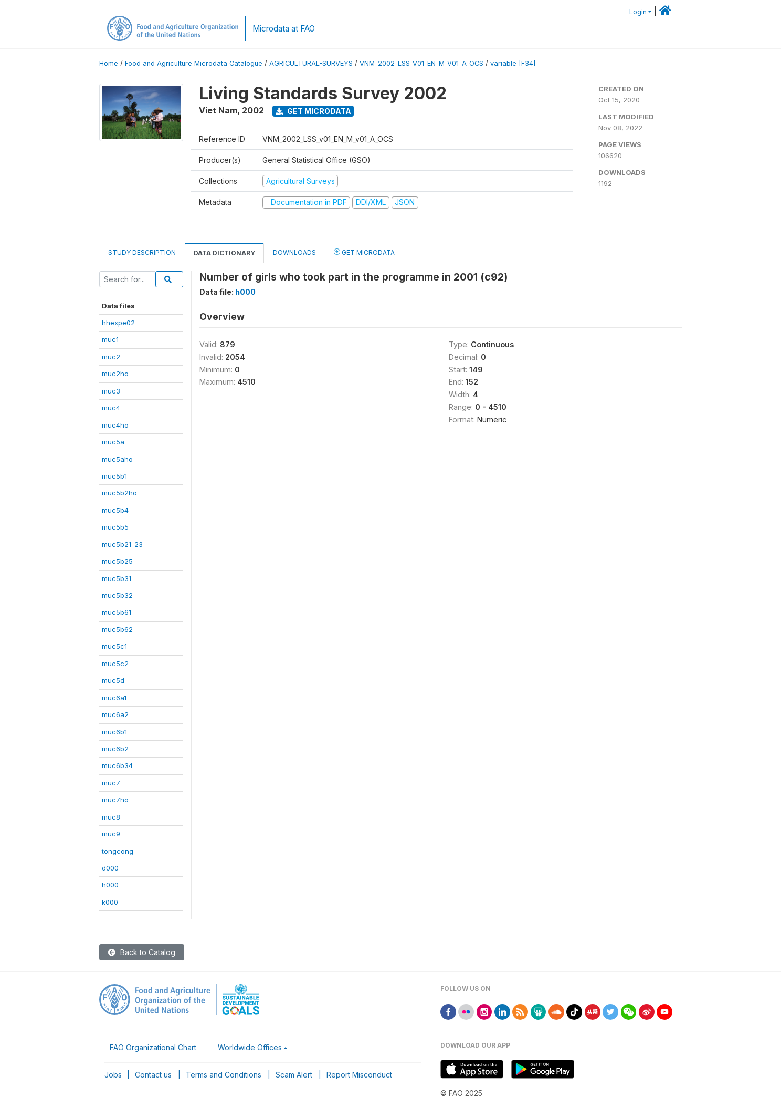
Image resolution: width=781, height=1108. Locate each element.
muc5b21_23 (122, 544)
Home (108, 63)
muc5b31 (116, 578)
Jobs (113, 1074)
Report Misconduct (359, 1074)
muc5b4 (115, 510)
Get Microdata (313, 111)
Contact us (153, 1074)
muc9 (111, 834)
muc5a (113, 442)
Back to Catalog (141, 952)
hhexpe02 (118, 322)
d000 (110, 868)
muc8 (111, 817)
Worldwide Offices (250, 1047)
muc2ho (115, 373)
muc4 (111, 407)
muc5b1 (114, 476)
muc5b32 (117, 595)
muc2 (111, 357)
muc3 (111, 391)
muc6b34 (117, 765)
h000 (110, 885)
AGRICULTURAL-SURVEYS (311, 63)
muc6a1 (114, 697)
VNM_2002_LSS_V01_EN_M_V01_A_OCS (421, 63)
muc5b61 (116, 612)
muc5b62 (117, 629)
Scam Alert (294, 1074)
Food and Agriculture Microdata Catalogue (193, 63)
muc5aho (117, 459)
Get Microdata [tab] (364, 251)
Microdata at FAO (283, 29)
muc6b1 (114, 732)
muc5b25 (117, 561)
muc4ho (115, 425)
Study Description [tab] (142, 252)
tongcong (117, 851)
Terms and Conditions (223, 1074)
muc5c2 (115, 663)
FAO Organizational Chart (153, 1047)
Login (638, 12)
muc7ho (115, 799)
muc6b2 (115, 748)
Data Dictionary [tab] (224, 253)
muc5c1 (114, 646)
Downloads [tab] (294, 252)
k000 (110, 902)
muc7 (111, 783)
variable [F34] (512, 63)
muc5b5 (115, 527)
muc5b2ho (119, 493)
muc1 (110, 339)
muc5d (113, 680)
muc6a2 (115, 714)
